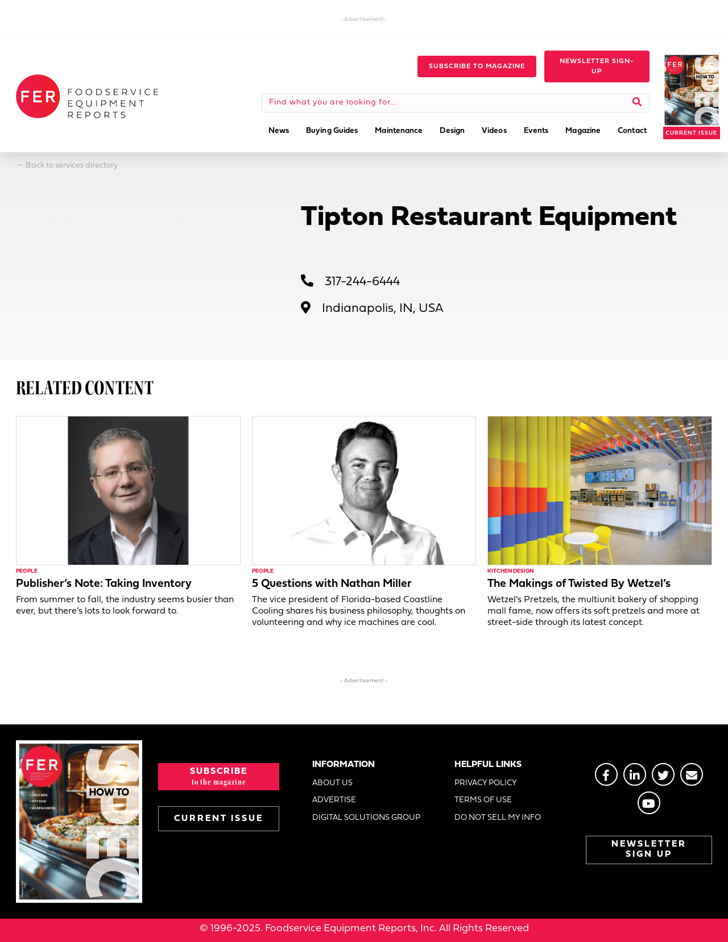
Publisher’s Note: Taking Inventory (104, 584)
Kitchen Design (510, 571)
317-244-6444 (362, 282)
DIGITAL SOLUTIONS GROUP (366, 818)
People (27, 571)
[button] (476, 66)
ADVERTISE (334, 800)
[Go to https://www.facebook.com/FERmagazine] (606, 774)
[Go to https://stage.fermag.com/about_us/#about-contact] (691, 774)
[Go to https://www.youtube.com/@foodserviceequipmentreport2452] (649, 802)
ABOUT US (332, 783)
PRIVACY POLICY (485, 783)
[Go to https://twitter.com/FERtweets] (663, 774)
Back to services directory (72, 165)
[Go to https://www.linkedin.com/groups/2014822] (634, 774)
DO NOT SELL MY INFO (497, 818)
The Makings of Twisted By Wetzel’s (579, 584)
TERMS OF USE (483, 800)
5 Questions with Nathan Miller (332, 584)
